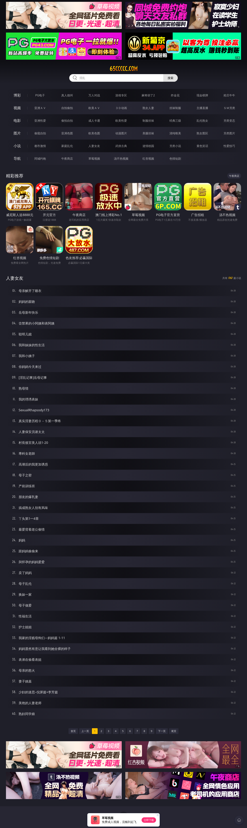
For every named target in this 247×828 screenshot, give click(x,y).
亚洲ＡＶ (40, 108)
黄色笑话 (202, 146)
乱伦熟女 (202, 121)
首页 (73, 731)
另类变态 (229, 121)
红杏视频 (148, 159)
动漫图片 (121, 133)
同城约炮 (40, 159)
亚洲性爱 (40, 121)
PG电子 (40, 95)
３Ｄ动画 (121, 108)
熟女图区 (202, 133)
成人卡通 (94, 121)
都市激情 (40, 146)
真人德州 (67, 95)
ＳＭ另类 (229, 108)
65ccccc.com (124, 68)
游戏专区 (121, 95)
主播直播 (202, 108)
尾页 (173, 731)
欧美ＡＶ (94, 108)
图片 (17, 133)
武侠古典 (121, 146)
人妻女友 (94, 146)
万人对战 (94, 95)
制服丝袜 (148, 121)
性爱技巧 (229, 146)
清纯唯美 (175, 133)
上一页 (85, 731)
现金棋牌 (202, 95)
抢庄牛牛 (229, 95)
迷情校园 (148, 146)
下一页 (162, 731)
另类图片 (229, 133)
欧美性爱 (121, 121)
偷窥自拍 (40, 133)
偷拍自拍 (67, 121)
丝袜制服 (175, 108)
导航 (17, 158)
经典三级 (175, 121)
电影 (17, 120)
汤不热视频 (121, 159)
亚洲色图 (67, 133)
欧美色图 (94, 133)
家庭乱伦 (67, 146)
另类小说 (175, 146)
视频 (17, 107)
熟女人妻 (148, 108)
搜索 (170, 78)
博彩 (17, 95)
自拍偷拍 (67, 108)
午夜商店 (67, 159)
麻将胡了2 (148, 95)
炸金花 (175, 95)
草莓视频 (94, 159)
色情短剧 (175, 159)
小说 (17, 145)
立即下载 (149, 820)
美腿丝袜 (148, 133)
